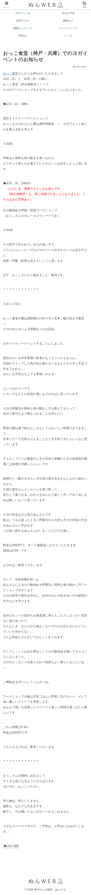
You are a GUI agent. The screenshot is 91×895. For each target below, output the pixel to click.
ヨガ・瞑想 (11, 846)
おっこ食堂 (10, 73)
